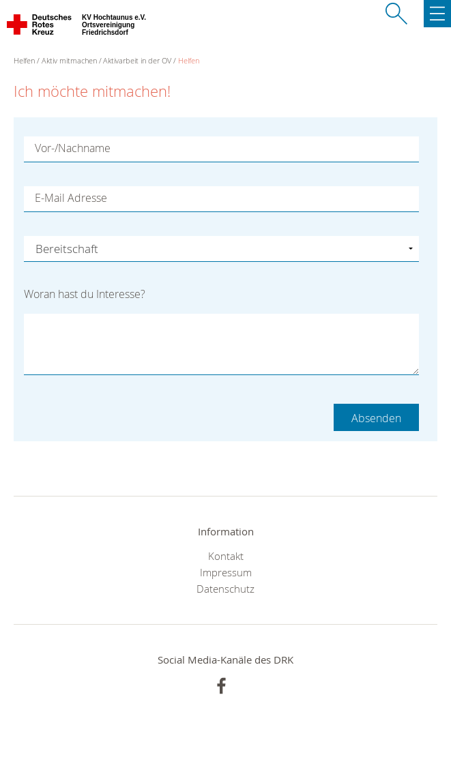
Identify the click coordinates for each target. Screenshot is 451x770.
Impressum (226, 572)
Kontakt (226, 556)
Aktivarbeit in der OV (137, 60)
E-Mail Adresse (71, 197)
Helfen (188, 60)
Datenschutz (225, 588)
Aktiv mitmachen (69, 60)
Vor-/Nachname (73, 148)
